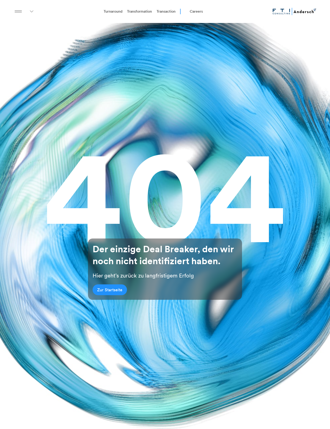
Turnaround (113, 11)
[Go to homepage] (294, 11)
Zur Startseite (109, 289)
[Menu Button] (18, 11)
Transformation (139, 11)
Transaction (166, 11)
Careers (196, 11)
